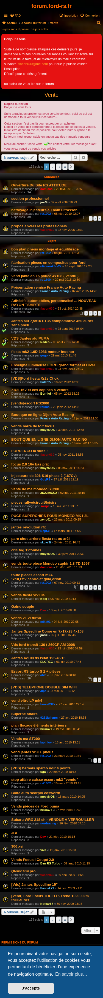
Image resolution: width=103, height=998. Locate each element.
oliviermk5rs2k (51, 266)
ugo (43, 771)
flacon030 (47, 229)
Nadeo (45, 342)
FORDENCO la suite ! (29, 451)
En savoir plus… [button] (71, 974)
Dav (43, 610)
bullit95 (45, 382)
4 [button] (65, 166)
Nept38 (45, 531)
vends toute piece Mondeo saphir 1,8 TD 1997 (50, 563)
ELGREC (46, 661)
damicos (46, 188)
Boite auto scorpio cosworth (35, 793)
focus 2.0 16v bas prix (30, 464)
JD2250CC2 (48, 492)
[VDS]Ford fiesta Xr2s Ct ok (35, 378)
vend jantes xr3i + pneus (32, 752)
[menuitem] (15, 15)
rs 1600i (46, 279)
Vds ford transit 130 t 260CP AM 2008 (43, 645)
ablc (43, 675)
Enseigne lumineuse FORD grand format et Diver (53, 365)
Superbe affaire (24, 714)
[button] (71, 167)
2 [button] (53, 166)
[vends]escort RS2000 (30, 403)
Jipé (43, 690)
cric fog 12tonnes (26, 550)
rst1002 (45, 213)
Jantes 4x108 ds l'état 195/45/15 (38, 658)
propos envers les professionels (39, 226)
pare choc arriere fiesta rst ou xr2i (40, 539)
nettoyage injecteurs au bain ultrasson (44, 210)
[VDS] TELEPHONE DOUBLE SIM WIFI (44, 687)
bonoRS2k (47, 704)
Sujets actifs (40, 29)
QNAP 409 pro (23, 871)
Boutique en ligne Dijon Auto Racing (42, 415)
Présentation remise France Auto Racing (46, 287)
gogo (44, 355)
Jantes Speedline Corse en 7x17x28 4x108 (47, 631)
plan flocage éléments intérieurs (39, 725)
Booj (43, 598)
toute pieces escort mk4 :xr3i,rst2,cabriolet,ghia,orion (36, 577)
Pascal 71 (47, 888)
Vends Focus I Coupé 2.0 (32, 860)
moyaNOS (47, 429)
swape (45, 506)
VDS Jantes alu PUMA (30, 338)
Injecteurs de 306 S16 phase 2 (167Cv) (44, 476)
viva (43, 850)
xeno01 (45, 519)
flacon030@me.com (33, 64)
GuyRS (45, 479)
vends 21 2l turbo (26, 618)
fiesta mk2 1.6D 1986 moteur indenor (42, 352)
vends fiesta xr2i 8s (28, 595)
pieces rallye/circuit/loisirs (34, 502)
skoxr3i (45, 542)
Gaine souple (22, 606)
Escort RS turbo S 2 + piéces (36, 671)
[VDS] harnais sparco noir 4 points (41, 768)
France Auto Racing (54, 291)
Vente (51, 95)
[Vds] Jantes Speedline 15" (34, 884)
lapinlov (46, 742)
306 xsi (17, 846)
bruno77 (46, 729)
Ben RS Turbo (50, 863)
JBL (14, 833)
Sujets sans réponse (15, 29)
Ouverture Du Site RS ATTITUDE (39, 185)
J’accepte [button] (31, 988)
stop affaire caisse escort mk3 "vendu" (44, 780)
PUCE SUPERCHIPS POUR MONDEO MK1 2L (49, 516)
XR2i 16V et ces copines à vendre (40, 390)
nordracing (48, 823)
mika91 (45, 621)
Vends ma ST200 (25, 739)
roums (45, 407)
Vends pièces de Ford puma (35, 806)
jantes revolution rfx (28, 527)
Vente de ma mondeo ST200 (35, 489)
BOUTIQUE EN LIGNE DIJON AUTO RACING (49, 439)
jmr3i (44, 202)
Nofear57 (46, 903)
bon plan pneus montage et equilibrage (45, 249)
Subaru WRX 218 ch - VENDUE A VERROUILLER (52, 820)
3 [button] (59, 166)
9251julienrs (49, 717)
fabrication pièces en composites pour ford (48, 263)
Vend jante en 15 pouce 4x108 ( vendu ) (45, 276)
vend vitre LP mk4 (26, 700)
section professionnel (30, 198)
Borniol (45, 393)
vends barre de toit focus (32, 426)
